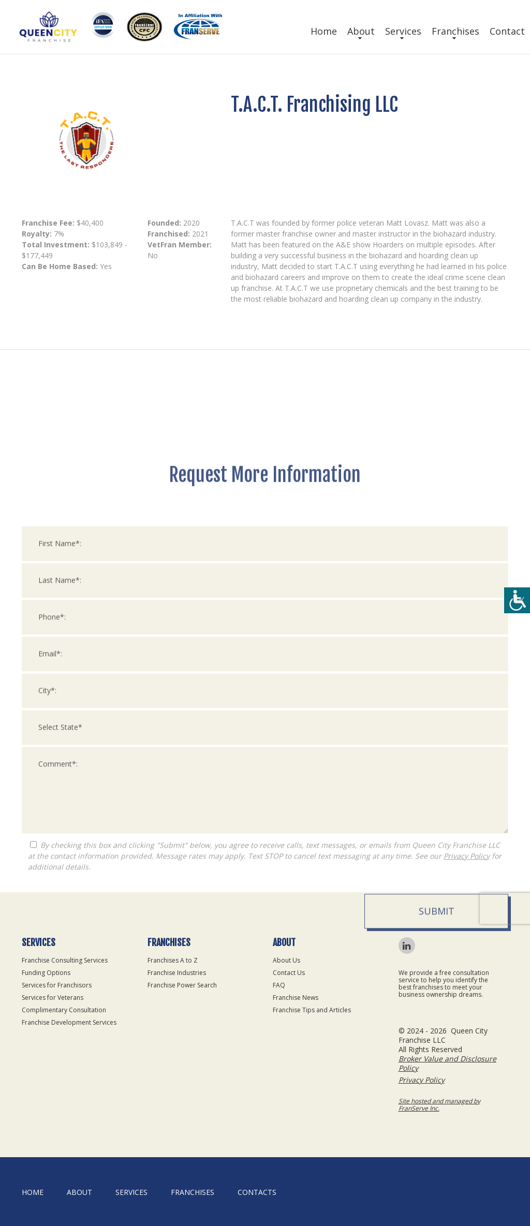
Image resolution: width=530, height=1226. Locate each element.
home (32, 1192)
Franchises (455, 31)
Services (403, 31)
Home (324, 31)
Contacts (257, 1192)
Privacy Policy (467, 1037)
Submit (436, 1092)
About (361, 31)
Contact (507, 31)
